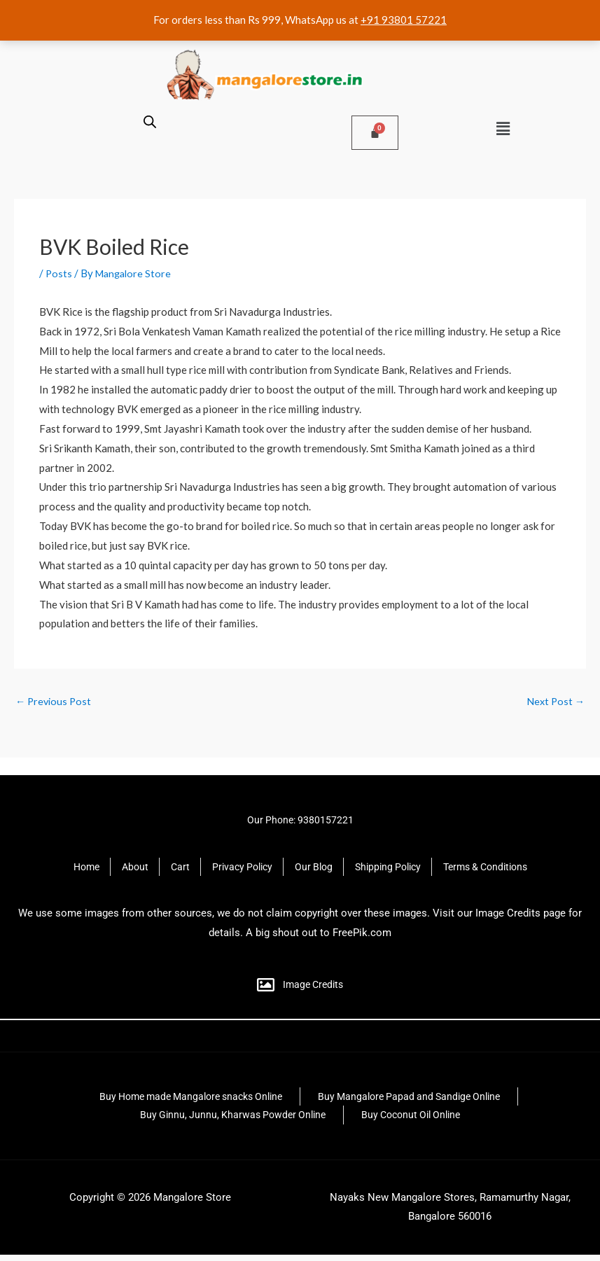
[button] (503, 128)
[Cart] (374, 133)
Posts (59, 273)
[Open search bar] (150, 121)
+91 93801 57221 (404, 19)
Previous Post (55, 701)
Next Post (554, 701)
